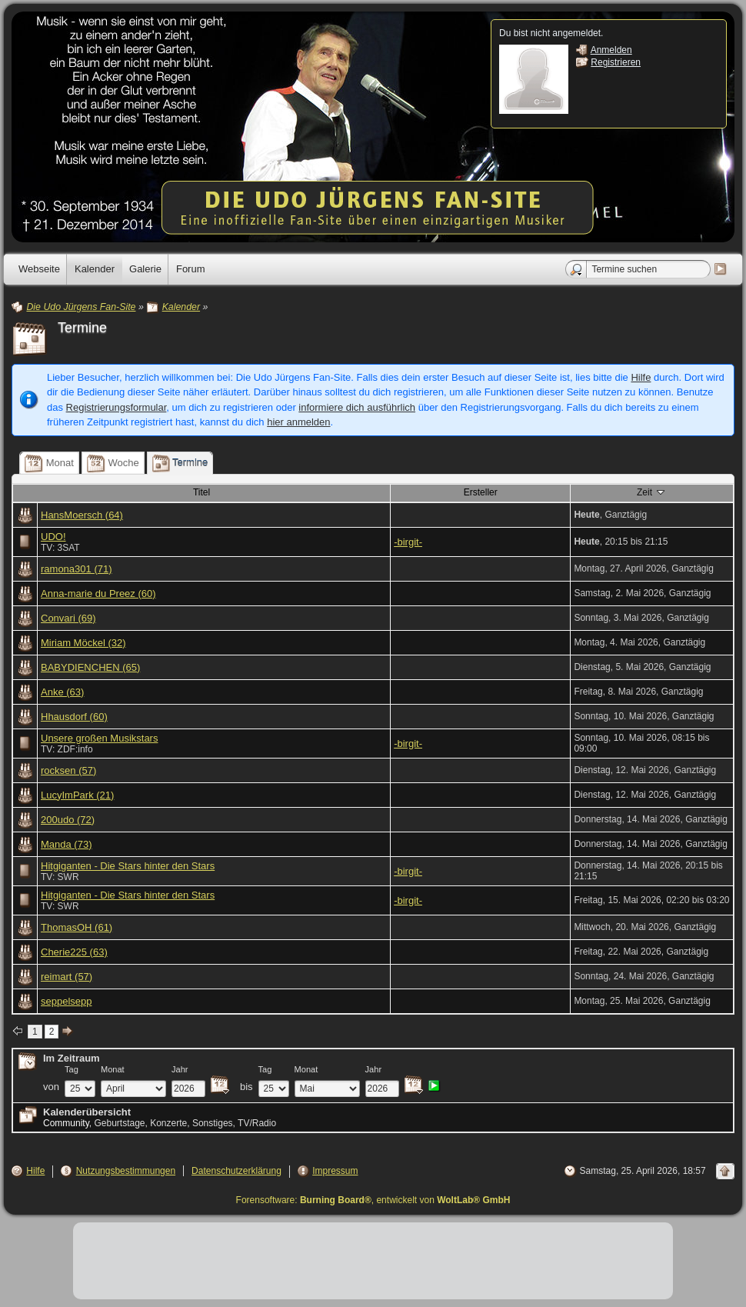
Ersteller (481, 492)
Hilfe (641, 377)
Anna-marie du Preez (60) (98, 593)
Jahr (180, 1069)
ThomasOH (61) (76, 927)
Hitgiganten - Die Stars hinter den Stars (128, 866)
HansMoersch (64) (82, 515)
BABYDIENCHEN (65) (90, 667)
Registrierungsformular (116, 407)
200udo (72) (68, 819)
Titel (201, 492)
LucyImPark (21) (77, 795)
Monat (113, 1069)
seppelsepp (66, 1001)
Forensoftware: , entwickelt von (373, 1200)
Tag (71, 1069)
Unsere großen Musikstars (99, 738)
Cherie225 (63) (74, 952)
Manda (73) (66, 844)
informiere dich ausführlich (356, 407)
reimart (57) (66, 976)
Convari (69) (68, 618)
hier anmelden (298, 422)
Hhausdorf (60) (74, 716)
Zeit (652, 491)
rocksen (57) (68, 770)
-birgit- (408, 542)
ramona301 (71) (76, 569)
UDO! (53, 536)
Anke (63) (62, 692)
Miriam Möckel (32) (83, 642)
